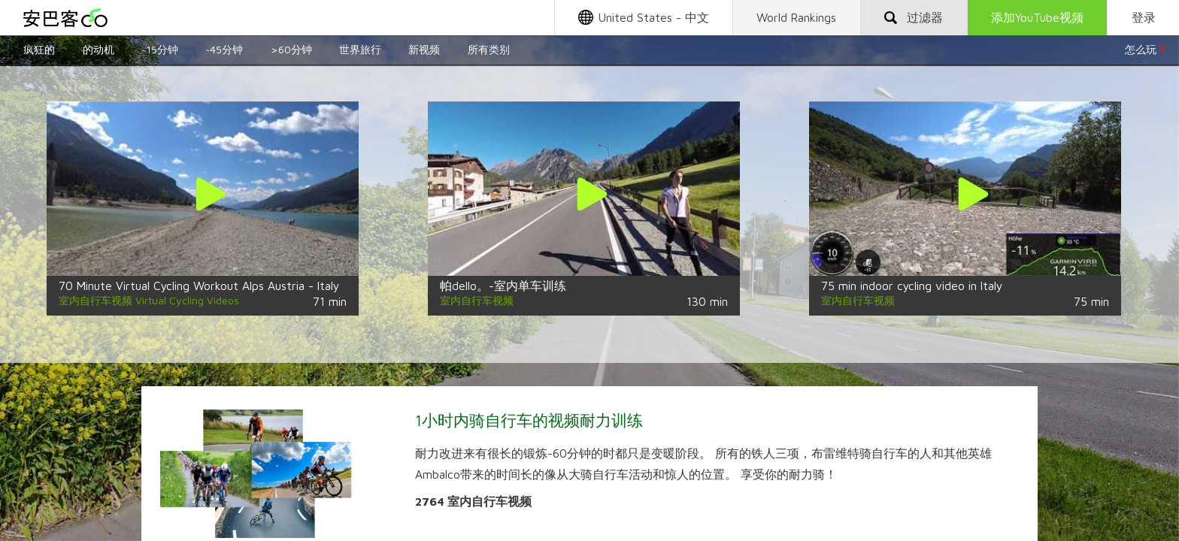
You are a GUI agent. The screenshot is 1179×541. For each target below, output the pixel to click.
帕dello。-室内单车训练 (503, 285)
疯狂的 (39, 49)
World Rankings (796, 17)
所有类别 (489, 49)
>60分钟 (291, 49)
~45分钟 (224, 49)
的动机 (98, 49)
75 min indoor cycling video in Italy (911, 285)
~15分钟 (159, 49)
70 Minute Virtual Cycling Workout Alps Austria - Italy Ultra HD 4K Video (248, 285)
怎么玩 (1146, 49)
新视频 (424, 49)
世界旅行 (360, 49)
